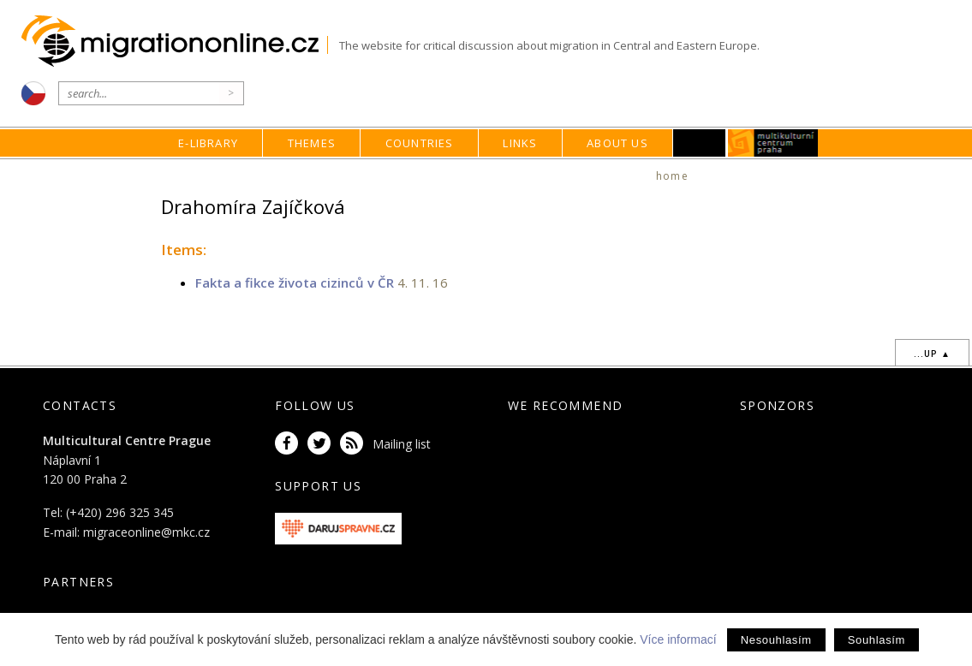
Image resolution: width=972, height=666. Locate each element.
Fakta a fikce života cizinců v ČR (294, 282)
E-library (208, 143)
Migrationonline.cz (174, 41)
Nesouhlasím (776, 639)
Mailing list (402, 444)
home (672, 176)
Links (520, 143)
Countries (419, 143)
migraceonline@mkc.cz (146, 532)
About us (617, 143)
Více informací (678, 639)
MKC (773, 143)
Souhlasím (876, 639)
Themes (312, 143)
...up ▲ (932, 354)
